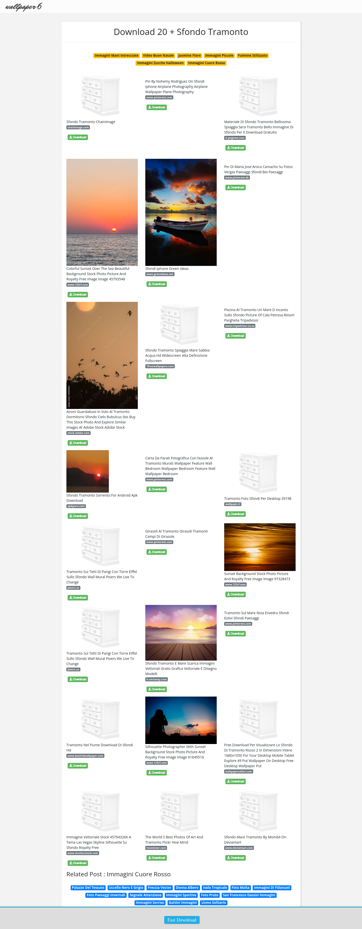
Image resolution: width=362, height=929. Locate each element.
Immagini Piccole (219, 55)
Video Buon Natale (158, 55)
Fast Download (182, 920)
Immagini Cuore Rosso (206, 63)
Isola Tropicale (215, 887)
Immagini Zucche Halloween (160, 63)
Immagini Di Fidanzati (272, 887)
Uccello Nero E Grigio (126, 887)
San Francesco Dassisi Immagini (249, 895)
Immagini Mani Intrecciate (116, 55)
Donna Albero (187, 887)
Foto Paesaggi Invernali (106, 895)
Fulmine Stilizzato (252, 55)
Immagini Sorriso (150, 902)
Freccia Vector (159, 887)
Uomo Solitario (213, 902)
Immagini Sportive (181, 895)
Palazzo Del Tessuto (88, 887)
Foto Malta (240, 887)
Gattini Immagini (183, 902)
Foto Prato (209, 895)
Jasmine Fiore (189, 55)
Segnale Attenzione (146, 895)
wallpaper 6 (23, 6)
